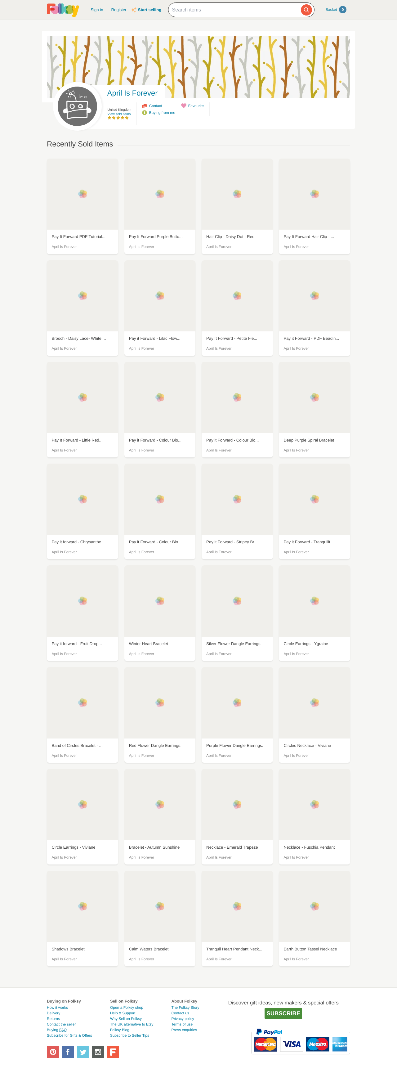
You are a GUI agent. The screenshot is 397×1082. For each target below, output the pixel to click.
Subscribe (283, 1013)
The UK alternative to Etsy (131, 1024)
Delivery (53, 1013)
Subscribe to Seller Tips (129, 1035)
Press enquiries (184, 1030)
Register (119, 9)
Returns (53, 1019)
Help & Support (122, 1013)
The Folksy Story (185, 1007)
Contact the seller (61, 1024)
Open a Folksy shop (126, 1007)
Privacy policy (182, 1019)
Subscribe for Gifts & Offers (69, 1035)
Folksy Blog (119, 1030)
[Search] (306, 10)
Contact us (180, 1013)
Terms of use (182, 1024)
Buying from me (162, 112)
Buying (57, 1030)
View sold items (119, 114)
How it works (57, 1007)
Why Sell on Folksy (126, 1019)
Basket (336, 9)
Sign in (97, 9)
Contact (155, 106)
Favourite (196, 106)
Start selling (149, 9)
